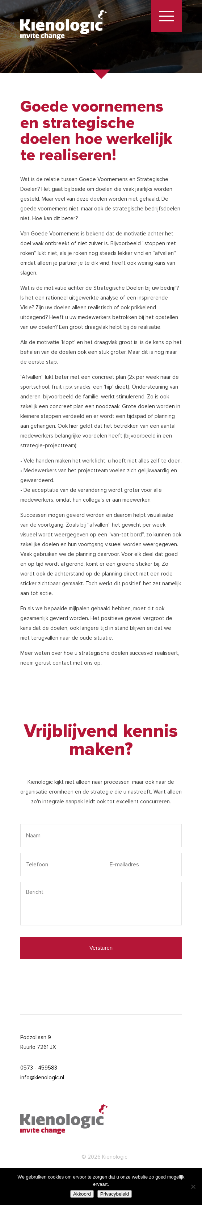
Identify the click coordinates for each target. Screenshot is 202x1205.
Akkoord (82, 1194)
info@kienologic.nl (42, 1077)
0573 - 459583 (38, 1067)
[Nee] (193, 1186)
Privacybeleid (114, 1194)
